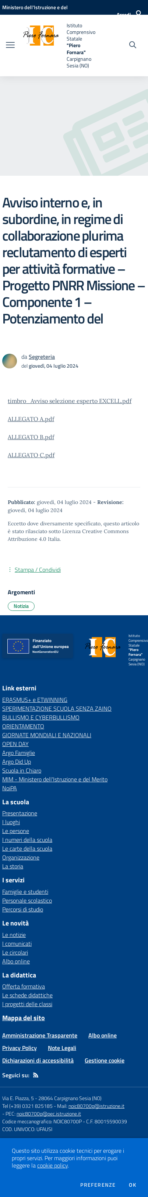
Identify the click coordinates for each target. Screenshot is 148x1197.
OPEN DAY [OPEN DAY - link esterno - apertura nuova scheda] (15, 743)
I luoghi (11, 822)
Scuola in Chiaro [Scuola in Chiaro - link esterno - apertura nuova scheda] (21, 770)
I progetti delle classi (27, 1004)
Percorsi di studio (22, 909)
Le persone (15, 830)
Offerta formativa (23, 986)
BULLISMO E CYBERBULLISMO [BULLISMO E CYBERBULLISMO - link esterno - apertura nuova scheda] (41, 717)
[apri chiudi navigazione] (10, 45)
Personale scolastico (27, 900)
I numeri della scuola (27, 839)
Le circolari (15, 952)
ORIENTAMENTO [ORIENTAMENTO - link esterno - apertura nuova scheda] (23, 726)
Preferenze (98, 1184)
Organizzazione (20, 857)
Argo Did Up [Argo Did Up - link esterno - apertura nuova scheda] (16, 761)
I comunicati (17, 943)
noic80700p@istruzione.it (96, 1106)
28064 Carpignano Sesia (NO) (70, 1098)
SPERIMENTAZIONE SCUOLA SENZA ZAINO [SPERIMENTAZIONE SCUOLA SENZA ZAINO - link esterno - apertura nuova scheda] (57, 708)
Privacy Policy (19, 1047)
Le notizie (14, 934)
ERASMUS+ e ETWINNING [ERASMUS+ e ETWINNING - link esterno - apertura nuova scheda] (34, 699)
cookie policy (52, 1165)
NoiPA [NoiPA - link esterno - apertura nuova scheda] (9, 788)
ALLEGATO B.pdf (31, 437)
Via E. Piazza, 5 (18, 1098)
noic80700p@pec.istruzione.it (49, 1113)
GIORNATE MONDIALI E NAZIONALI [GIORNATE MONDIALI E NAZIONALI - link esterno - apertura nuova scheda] (46, 735)
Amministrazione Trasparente (39, 1035)
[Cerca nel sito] (132, 45)
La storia (12, 866)
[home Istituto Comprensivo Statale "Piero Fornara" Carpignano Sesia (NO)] (59, 45)
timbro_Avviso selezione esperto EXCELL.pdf (69, 401)
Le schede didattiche (27, 995)
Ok (132, 1184)
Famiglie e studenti (25, 891)
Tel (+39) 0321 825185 (27, 1106)
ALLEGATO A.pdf (31, 419)
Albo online (16, 961)
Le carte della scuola (27, 848)
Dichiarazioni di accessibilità (38, 1060)
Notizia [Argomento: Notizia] (21, 606)
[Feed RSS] (35, 1075)
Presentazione (19, 813)
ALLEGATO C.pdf (31, 455)
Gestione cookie (104, 1060)
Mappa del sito (23, 1018)
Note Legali (62, 1047)
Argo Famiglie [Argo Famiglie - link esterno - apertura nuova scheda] (18, 752)
